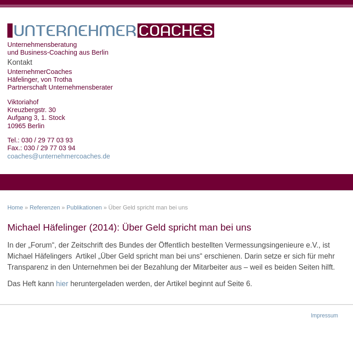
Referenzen (44, 207)
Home (15, 207)
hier (63, 284)
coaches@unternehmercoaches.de (58, 156)
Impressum (324, 315)
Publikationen (84, 207)
